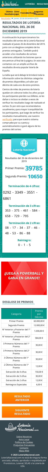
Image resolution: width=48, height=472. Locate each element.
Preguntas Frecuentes (39, 12)
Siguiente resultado (22, 412)
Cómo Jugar (16, 12)
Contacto (24, 447)
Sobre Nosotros (24, 436)
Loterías (30, 4)
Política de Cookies (24, 442)
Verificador (31, 13)
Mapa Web (24, 450)
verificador (7, 119)
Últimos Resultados (9, 12)
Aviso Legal (24, 439)
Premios (24, 13)
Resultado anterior (22, 398)
